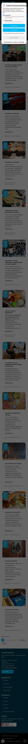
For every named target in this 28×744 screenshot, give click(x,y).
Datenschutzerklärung (8, 42)
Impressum (15, 42)
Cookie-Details (21, 42)
